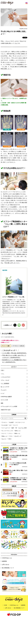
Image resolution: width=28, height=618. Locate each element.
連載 (2, 403)
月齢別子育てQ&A (5, 409)
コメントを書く (6, 345)
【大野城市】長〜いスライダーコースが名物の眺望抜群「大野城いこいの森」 (18, 478)
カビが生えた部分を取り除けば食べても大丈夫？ (18, 456)
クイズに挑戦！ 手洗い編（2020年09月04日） (14, 353)
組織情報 (4, 561)
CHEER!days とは (7, 558)
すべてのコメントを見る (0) (18, 345)
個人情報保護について (8, 567)
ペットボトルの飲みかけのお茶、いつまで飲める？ (18, 463)
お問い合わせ (5, 564)
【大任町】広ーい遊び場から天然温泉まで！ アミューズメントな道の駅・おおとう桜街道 (18, 449)
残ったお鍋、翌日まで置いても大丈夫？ (18, 471)
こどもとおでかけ (13, 451)
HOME (5, 605)
